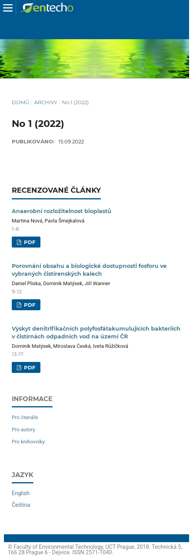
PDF (28, 242)
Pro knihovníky (28, 442)
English (20, 493)
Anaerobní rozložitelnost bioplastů (61, 211)
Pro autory (23, 429)
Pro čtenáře (25, 417)
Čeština (21, 505)
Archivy (45, 102)
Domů (20, 102)
